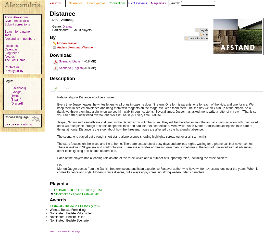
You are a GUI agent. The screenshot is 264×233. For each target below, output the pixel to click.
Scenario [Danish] (71, 61)
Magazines (158, 3)
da (6, 124)
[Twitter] (16, 96)
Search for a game (17, 31)
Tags (8, 35)
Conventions (117, 3)
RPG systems (137, 3)
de (12, 124)
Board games (96, 3)
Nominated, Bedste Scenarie (69, 220)
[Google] (16, 92)
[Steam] (16, 99)
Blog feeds (12, 53)
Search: (192, 3)
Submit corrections (17, 24)
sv (30, 124)
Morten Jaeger (67, 43)
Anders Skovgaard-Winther (75, 47)
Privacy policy (14, 71)
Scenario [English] (71, 68)
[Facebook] (18, 88)
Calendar (11, 49)
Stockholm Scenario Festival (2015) (78, 194)
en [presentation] (56, 87)
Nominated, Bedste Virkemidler (71, 213)
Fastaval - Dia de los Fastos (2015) (78, 190)
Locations (11, 46)
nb (25, 124)
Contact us (12, 67)
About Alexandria (16, 17)
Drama (67, 26)
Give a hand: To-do (17, 21)
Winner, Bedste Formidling (68, 210)
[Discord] (17, 103)
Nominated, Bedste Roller (67, 217)
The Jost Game (15, 60)
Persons (55, 3)
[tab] (56, 88)
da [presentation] (67, 87)
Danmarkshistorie (198, 38)
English (204, 30)
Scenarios (75, 3)
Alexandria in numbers (20, 39)
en (18, 124)
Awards (10, 56)
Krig (205, 34)
